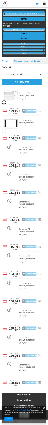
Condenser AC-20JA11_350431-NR (27, 366)
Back (5, 61)
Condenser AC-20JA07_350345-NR (27, 257)
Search (24, 19)
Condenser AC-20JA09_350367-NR (27, 311)
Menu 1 (26, 61)
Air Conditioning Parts (39, 61)
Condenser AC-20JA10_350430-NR (27, 339)
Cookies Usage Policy (22, 410)
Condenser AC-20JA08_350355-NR (27, 284)
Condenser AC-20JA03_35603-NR (26, 148)
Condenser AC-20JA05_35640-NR (26, 203)
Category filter (22, 82)
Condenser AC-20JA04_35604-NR (26, 176)
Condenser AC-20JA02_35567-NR (26, 121)
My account (24, 394)
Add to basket (31, 111)
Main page (18, 61)
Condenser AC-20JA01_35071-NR (26, 94)
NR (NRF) (23, 98)
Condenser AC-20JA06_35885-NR (26, 230)
